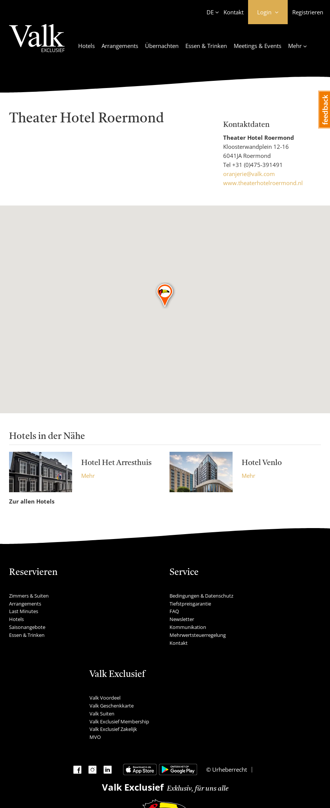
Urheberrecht (229, 769)
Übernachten (162, 45)
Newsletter (182, 619)
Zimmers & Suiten (29, 595)
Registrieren (307, 12)
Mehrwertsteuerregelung (198, 635)
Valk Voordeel (104, 697)
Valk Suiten (101, 713)
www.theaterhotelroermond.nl (263, 183)
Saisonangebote (27, 627)
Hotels (86, 45)
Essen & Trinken (206, 45)
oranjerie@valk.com (249, 174)
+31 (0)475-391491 (257, 164)
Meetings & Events (257, 45)
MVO (95, 737)
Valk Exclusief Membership (119, 721)
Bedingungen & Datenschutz (201, 595)
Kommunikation (188, 627)
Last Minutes (23, 611)
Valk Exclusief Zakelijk (113, 729)
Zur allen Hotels (31, 501)
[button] (165, 295)
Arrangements (120, 45)
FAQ (174, 611)
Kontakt (234, 12)
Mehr (88, 475)
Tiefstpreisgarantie (190, 603)
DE (210, 12)
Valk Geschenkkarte (111, 705)
